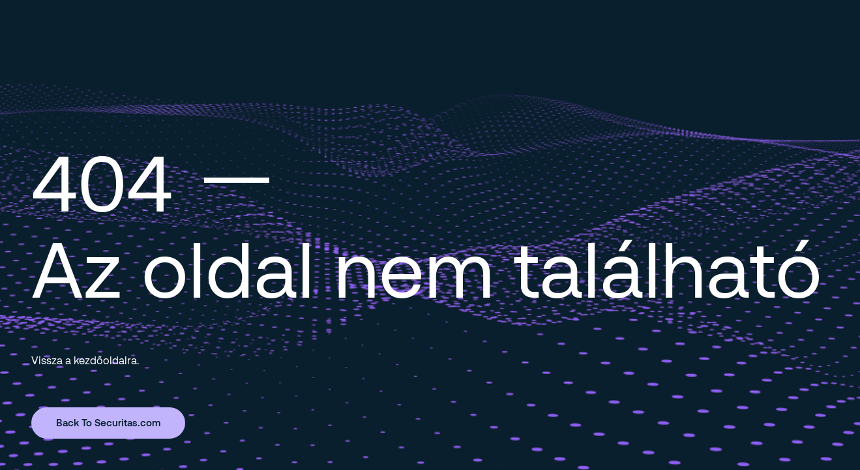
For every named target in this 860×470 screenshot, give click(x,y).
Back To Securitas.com (108, 422)
